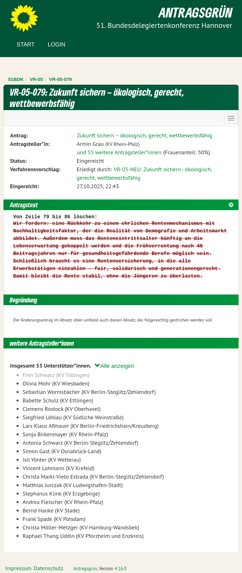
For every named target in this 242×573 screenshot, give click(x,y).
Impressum (18, 568)
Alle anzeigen (114, 366)
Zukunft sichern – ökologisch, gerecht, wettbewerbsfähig (144, 135)
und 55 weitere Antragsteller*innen (119, 152)
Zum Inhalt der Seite (28, 15)
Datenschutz (48, 568)
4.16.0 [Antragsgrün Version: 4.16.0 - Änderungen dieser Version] (121, 568)
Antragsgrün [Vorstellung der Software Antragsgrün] (85, 568)
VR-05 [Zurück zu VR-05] (36, 79)
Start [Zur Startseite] (25, 44)
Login (56, 44)
